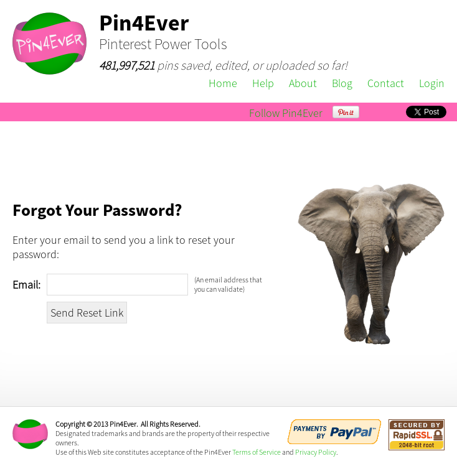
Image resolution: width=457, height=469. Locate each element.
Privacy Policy (315, 452)
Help (263, 83)
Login (432, 83)
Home (223, 83)
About (303, 83)
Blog (342, 83)
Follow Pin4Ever (286, 113)
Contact (385, 83)
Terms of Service (256, 452)
